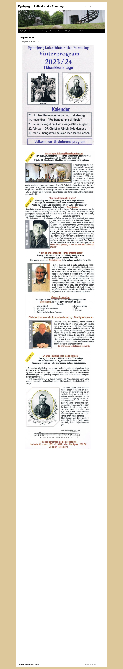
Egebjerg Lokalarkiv (25, 31)
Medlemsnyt (53, 31)
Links (74, 31)
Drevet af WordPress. (91, 664)
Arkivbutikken (81, 31)
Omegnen (60, 31)
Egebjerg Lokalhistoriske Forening (41, 6)
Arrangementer (37, 31)
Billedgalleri (68, 31)
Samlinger (45, 31)
